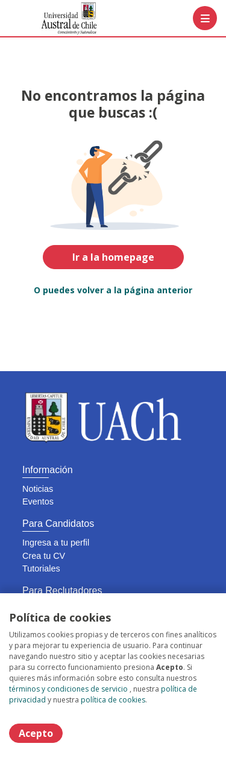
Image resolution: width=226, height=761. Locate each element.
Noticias (37, 489)
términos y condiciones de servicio (68, 689)
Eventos (38, 501)
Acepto (36, 733)
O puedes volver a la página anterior (113, 290)
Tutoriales (41, 568)
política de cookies (113, 700)
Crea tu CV (43, 556)
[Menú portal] (205, 18)
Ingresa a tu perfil (55, 542)
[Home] (52, 18)
